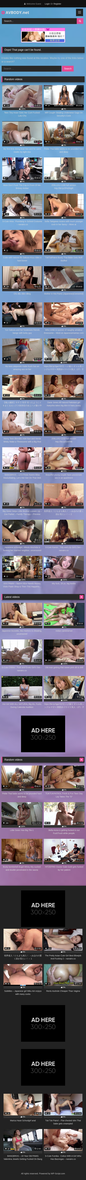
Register (57, 4)
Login (47, 4)
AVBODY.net (15, 12)
